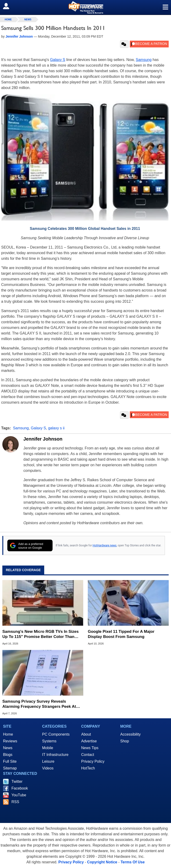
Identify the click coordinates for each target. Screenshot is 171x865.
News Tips (89, 748)
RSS (15, 802)
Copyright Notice (102, 862)
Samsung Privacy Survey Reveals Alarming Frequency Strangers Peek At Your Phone (39, 704)
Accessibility (130, 734)
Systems (49, 741)
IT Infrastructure (55, 755)
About (86, 734)
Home (8, 734)
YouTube (18, 795)
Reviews (10, 741)
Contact (87, 755)
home (8, 19)
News (27, 19)
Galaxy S (57, 60)
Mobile (47, 748)
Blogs (7, 755)
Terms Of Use (132, 862)
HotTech (88, 768)
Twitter (16, 781)
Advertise (89, 741)
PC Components (55, 734)
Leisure (48, 761)
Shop (124, 741)
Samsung (144, 60)
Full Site (10, 761)
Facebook (19, 788)
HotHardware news (104, 545)
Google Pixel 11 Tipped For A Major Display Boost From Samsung (121, 634)
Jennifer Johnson (42, 438)
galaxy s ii (56, 428)
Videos (48, 768)
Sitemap (10, 768)
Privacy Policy (93, 761)
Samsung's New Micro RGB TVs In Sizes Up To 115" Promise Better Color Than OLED (40, 634)
